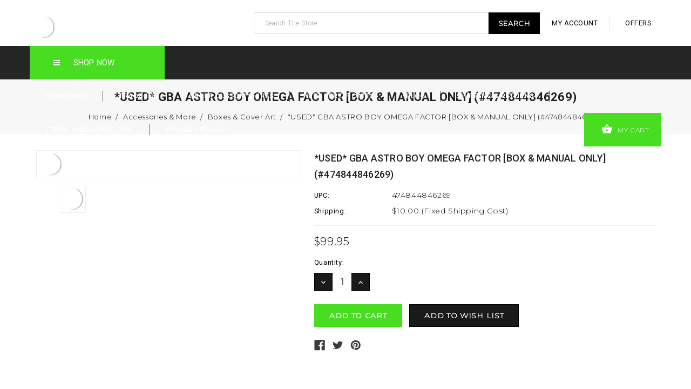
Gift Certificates (340, 96)
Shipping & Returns (495, 96)
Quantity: (329, 262)
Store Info (66, 96)
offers (638, 23)
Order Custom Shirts (231, 96)
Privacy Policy (196, 129)
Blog (415, 96)
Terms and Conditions (89, 129)
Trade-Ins (138, 96)
